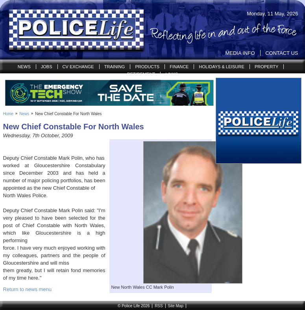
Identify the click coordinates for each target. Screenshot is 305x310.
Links (171, 74)
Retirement (141, 74)
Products (147, 66)
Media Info (240, 53)
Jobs (46, 66)
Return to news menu (27, 289)
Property (266, 66)
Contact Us (281, 53)
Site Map (175, 306)
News (24, 66)
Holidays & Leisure (221, 66)
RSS (159, 306)
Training (114, 66)
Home (8, 114)
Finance (179, 66)
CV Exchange (78, 66)
